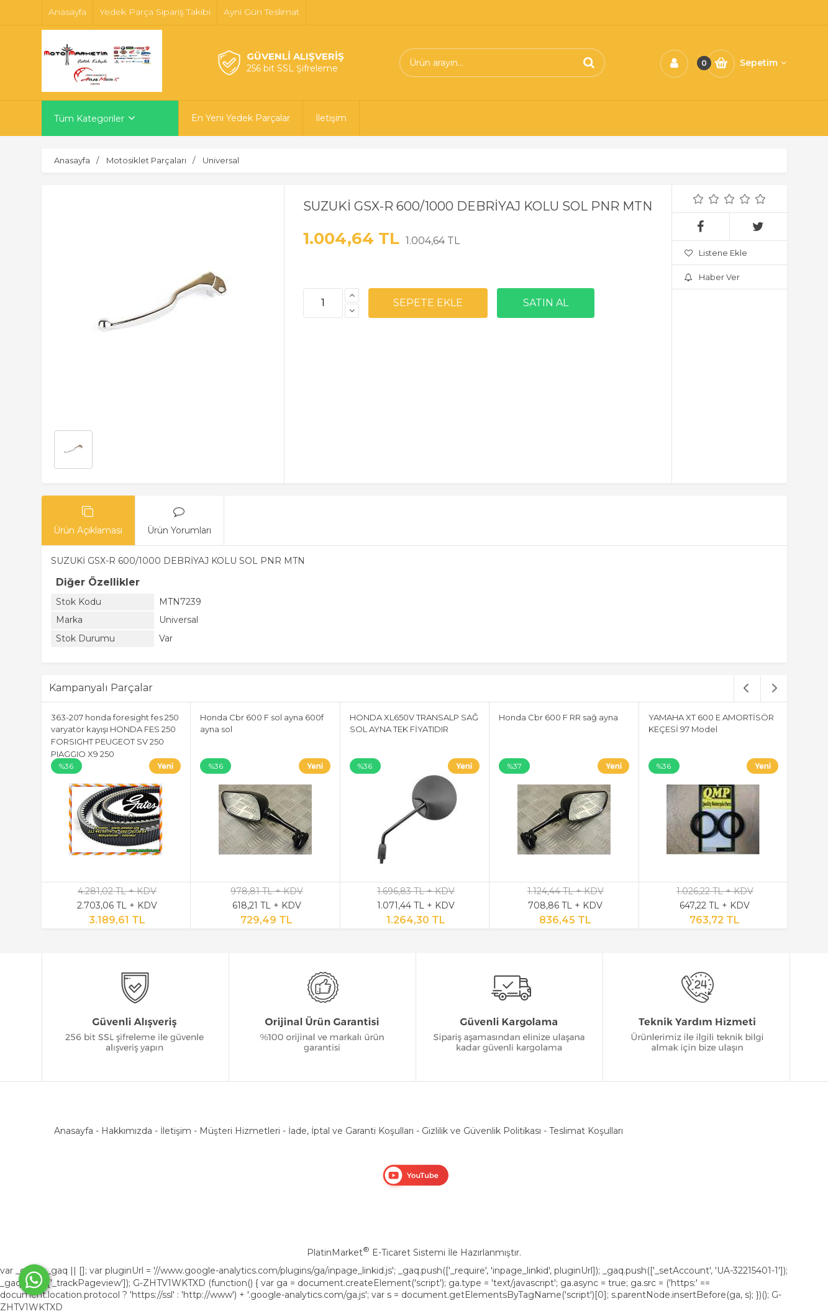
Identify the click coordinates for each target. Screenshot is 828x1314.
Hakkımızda (126, 1130)
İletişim (175, 1130)
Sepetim (763, 62)
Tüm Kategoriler (89, 118)
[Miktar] (323, 303)
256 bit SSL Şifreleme (292, 68)
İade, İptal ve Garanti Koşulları (351, 1130)
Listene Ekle (716, 253)
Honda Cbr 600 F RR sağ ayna (558, 717)
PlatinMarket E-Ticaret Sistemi (376, 1252)
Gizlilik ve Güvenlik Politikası (481, 1130)
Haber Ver (712, 277)
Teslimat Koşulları (586, 1130)
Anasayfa (73, 1130)
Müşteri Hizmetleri (239, 1130)
